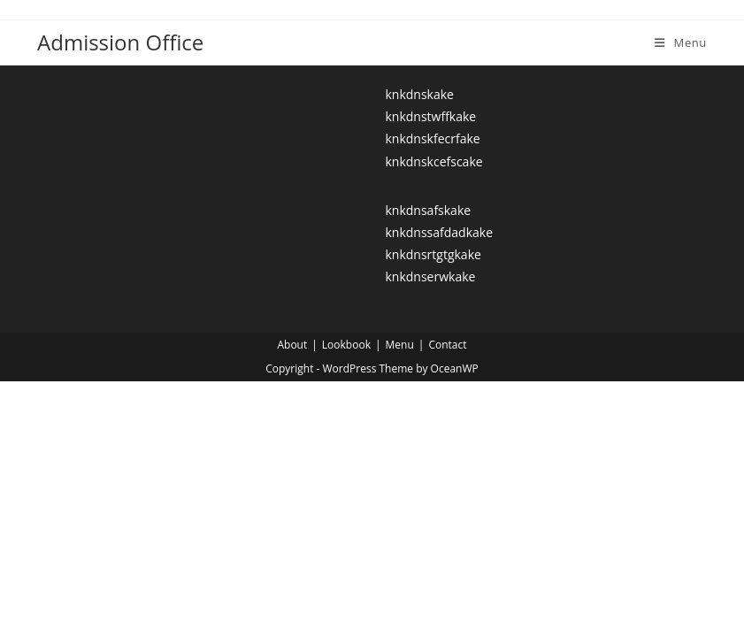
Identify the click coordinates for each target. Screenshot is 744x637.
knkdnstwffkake (430, 116)
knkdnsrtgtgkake (432, 254)
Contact (447, 344)
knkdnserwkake (430, 276)
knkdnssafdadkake (439, 232)
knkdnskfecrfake (432, 138)
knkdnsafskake (428, 210)
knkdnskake (419, 94)
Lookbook (346, 344)
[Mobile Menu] (681, 42)
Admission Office (120, 42)
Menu (400, 344)
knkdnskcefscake (433, 161)
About (292, 344)
